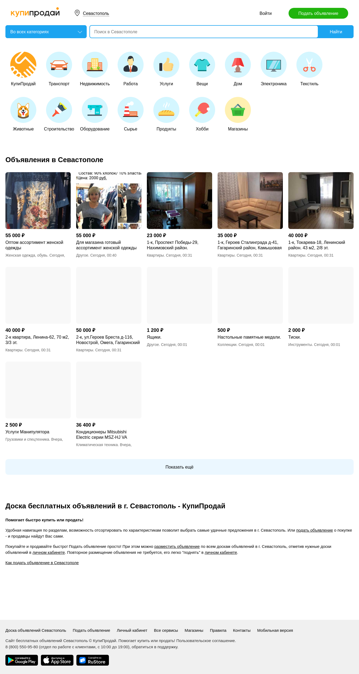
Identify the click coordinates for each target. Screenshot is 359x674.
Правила (218, 630)
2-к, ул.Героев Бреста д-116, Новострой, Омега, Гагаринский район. (108, 340)
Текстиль (309, 69)
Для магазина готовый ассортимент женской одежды (106, 245)
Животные (23, 114)
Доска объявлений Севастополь (35, 630)
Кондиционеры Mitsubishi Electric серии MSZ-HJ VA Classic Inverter (101, 435)
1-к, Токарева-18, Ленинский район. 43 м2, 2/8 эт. (316, 245)
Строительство (59, 114)
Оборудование (95, 114)
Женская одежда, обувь (26, 255)
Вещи (202, 69)
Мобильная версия (275, 630)
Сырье (131, 114)
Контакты (242, 630)
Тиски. (294, 337)
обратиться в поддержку (154, 646)
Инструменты (300, 344)
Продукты (166, 114)
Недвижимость (95, 69)
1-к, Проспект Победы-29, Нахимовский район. (172, 245)
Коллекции (227, 344)
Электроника (274, 69)
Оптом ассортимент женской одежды (34, 245)
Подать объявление (318, 13)
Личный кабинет (132, 630)
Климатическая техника (97, 445)
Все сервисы (166, 630)
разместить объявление (177, 546)
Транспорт (59, 69)
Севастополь (96, 13)
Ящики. (154, 337)
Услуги (166, 69)
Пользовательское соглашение (205, 640)
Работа (131, 69)
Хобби (202, 114)
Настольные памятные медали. (249, 337)
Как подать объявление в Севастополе (42, 562)
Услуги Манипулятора (27, 432)
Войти (266, 13)
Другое (82, 255)
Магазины (238, 114)
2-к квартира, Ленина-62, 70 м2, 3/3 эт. (37, 340)
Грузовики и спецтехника (27, 439)
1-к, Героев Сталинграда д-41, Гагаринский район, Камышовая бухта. (250, 245)
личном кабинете (49, 552)
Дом (238, 69)
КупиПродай (23, 69)
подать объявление (314, 530)
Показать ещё (179, 467)
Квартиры (155, 255)
